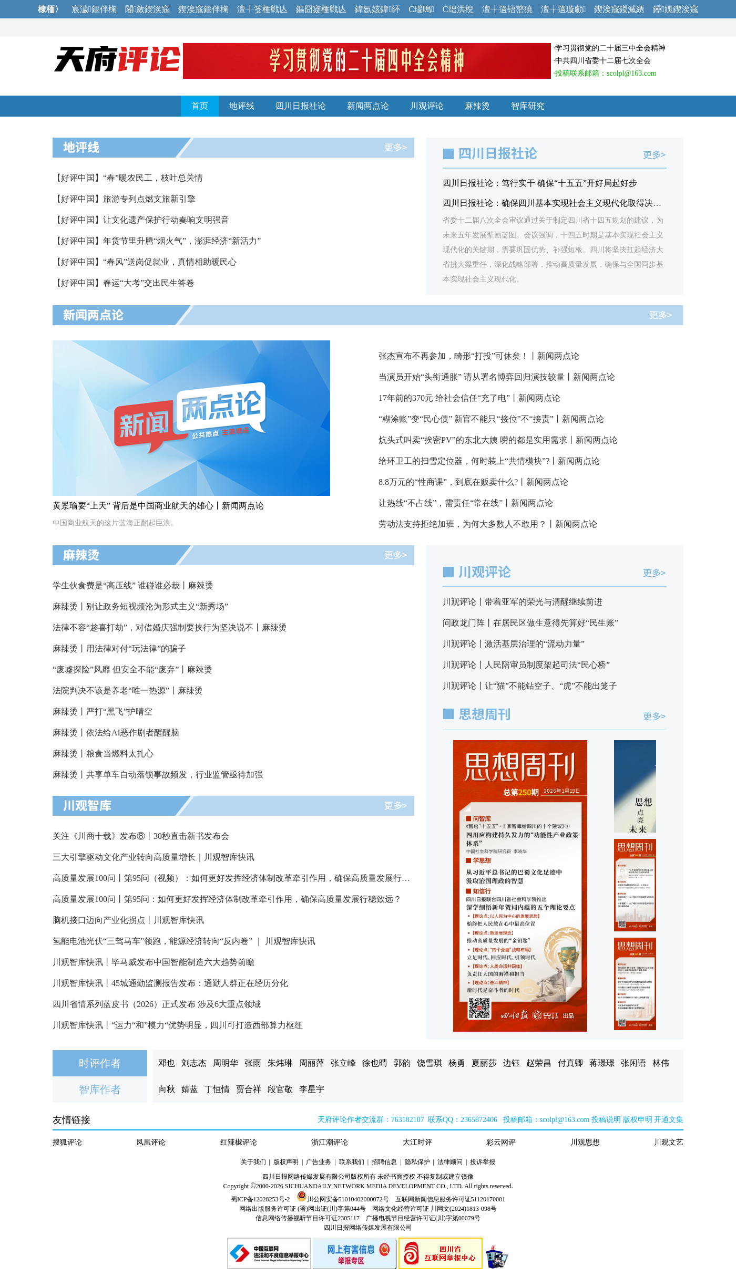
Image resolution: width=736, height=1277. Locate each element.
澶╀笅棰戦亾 (262, 9)
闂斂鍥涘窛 (147, 9)
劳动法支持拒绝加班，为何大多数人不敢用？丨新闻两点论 (488, 524)
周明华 (225, 1062)
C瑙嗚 (421, 9)
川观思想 (585, 1142)
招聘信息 (384, 1162)
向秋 (166, 1089)
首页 (199, 105)
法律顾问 (450, 1162)
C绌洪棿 (458, 9)
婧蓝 (189, 1089)
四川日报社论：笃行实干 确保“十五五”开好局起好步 (540, 183)
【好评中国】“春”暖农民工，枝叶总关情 (128, 177)
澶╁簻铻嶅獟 (507, 9)
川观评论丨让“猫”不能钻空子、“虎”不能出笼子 (530, 685)
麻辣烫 (477, 105)
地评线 (241, 105)
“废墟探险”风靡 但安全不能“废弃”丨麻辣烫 (132, 669)
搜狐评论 (67, 1142)
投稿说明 (606, 1120)
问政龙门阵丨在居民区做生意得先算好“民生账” (530, 622)
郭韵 (402, 1062)
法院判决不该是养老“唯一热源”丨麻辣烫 (128, 690)
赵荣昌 (538, 1062)
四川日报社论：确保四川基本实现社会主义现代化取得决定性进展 (565, 203)
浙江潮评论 (329, 1142)
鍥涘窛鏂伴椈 (203, 9)
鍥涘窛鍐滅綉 (619, 9)
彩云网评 (501, 1142)
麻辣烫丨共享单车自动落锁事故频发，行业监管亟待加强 (158, 774)
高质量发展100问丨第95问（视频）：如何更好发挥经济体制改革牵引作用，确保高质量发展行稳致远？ (244, 878)
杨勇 (456, 1062)
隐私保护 (417, 1162)
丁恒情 (217, 1089)
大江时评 (417, 1142)
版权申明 (637, 1120)
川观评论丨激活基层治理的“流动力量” (514, 643)
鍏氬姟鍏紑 (377, 9)
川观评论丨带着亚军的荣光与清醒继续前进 (522, 601)
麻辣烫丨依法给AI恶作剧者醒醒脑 (116, 732)
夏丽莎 (484, 1062)
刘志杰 (194, 1062)
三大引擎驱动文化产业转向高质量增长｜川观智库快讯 (153, 857)
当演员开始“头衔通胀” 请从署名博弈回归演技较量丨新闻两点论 (497, 376)
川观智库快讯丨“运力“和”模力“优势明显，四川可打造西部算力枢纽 (178, 1025)
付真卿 (570, 1062)
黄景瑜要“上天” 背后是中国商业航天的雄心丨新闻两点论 (158, 505)
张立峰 (343, 1062)
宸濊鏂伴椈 (94, 9)
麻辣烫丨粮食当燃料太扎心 (103, 753)
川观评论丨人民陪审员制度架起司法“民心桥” (526, 664)
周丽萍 (311, 1062)
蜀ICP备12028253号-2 (260, 1199)
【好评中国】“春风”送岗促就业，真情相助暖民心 (145, 261)
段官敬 (280, 1089)
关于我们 (253, 1162)
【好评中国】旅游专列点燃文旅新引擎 (124, 198)
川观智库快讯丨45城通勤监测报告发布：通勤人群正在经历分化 (170, 983)
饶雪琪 (429, 1062)
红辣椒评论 (238, 1142)
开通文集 (668, 1120)
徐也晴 (374, 1062)
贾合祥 (248, 1089)
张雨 (252, 1062)
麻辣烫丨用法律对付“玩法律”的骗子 (119, 648)
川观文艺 (668, 1142)
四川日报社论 (300, 105)
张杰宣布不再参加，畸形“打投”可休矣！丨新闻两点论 (479, 355)
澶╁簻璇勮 (563, 9)
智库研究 (528, 105)
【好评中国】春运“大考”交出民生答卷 (124, 282)
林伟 (660, 1062)
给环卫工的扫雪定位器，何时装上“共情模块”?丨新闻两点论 (489, 460)
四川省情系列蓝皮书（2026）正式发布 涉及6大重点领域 (157, 1004)
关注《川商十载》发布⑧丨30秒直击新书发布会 (141, 836)
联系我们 (351, 1162)
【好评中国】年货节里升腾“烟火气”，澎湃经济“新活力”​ (157, 240)
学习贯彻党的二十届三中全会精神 (610, 48)
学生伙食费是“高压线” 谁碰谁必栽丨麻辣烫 (133, 585)
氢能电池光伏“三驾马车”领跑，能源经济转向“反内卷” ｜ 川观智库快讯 (184, 941)
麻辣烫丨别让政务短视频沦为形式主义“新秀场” (140, 606)
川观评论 (427, 105)
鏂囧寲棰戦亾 (321, 9)
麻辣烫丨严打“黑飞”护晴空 (102, 711)
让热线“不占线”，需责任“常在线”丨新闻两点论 (466, 503)
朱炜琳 (280, 1062)
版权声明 (286, 1162)
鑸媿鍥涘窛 (675, 9)
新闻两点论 (368, 105)
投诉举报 (482, 1162)
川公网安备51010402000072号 (343, 1199)
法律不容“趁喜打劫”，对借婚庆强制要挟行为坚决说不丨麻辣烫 (170, 627)
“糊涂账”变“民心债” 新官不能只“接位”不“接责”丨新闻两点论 (491, 418)
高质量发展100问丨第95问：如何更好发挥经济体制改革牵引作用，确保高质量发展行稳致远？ (227, 899)
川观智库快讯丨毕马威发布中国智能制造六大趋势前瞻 (153, 962)
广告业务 (318, 1162)
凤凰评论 (151, 1142)
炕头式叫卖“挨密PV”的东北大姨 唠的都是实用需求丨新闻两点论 (498, 439)
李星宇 (311, 1089)
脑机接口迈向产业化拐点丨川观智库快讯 (128, 920)
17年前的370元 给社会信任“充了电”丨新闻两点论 (469, 397)
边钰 (511, 1062)
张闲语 (633, 1062)
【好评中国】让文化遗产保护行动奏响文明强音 (141, 219)
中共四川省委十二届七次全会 (603, 61)
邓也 (166, 1062)
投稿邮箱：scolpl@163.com (546, 1120)
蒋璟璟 (602, 1062)
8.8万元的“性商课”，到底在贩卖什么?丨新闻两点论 (473, 481)
